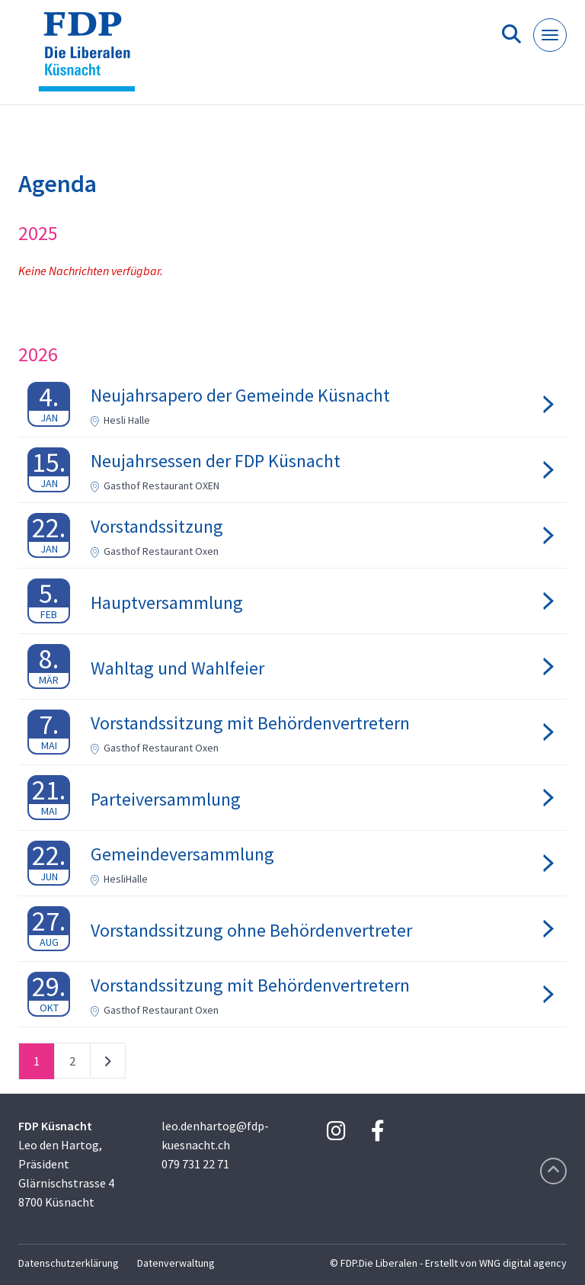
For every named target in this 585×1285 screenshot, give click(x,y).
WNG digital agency (523, 1263)
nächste (108, 1064)
